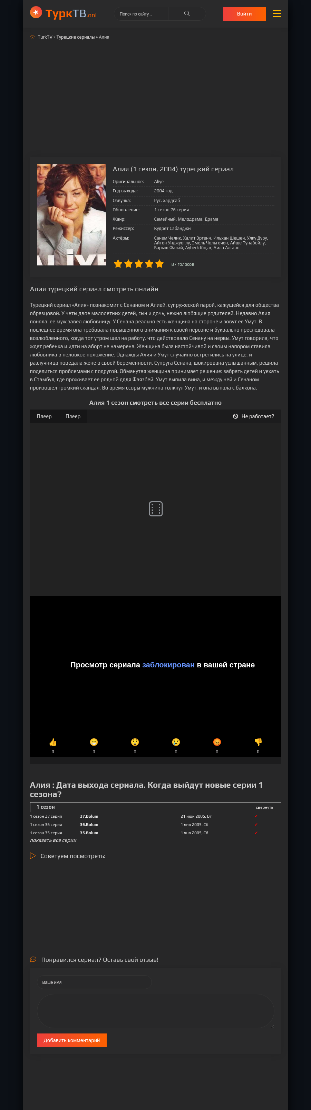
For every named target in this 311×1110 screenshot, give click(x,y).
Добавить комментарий (72, 1040)
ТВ (71, 13)
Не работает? (253, 416)
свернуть (264, 807)
